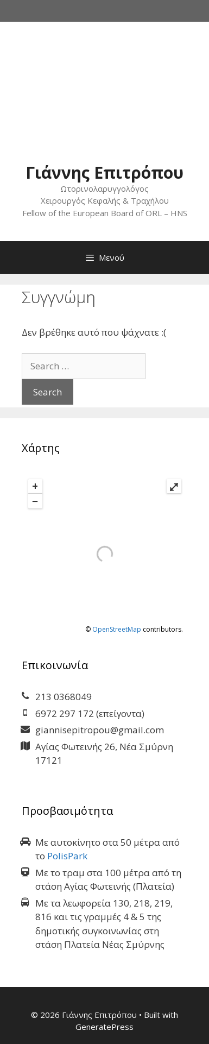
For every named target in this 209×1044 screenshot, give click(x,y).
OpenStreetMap (116, 629)
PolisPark (67, 856)
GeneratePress (104, 1026)
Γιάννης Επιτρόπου (104, 172)
